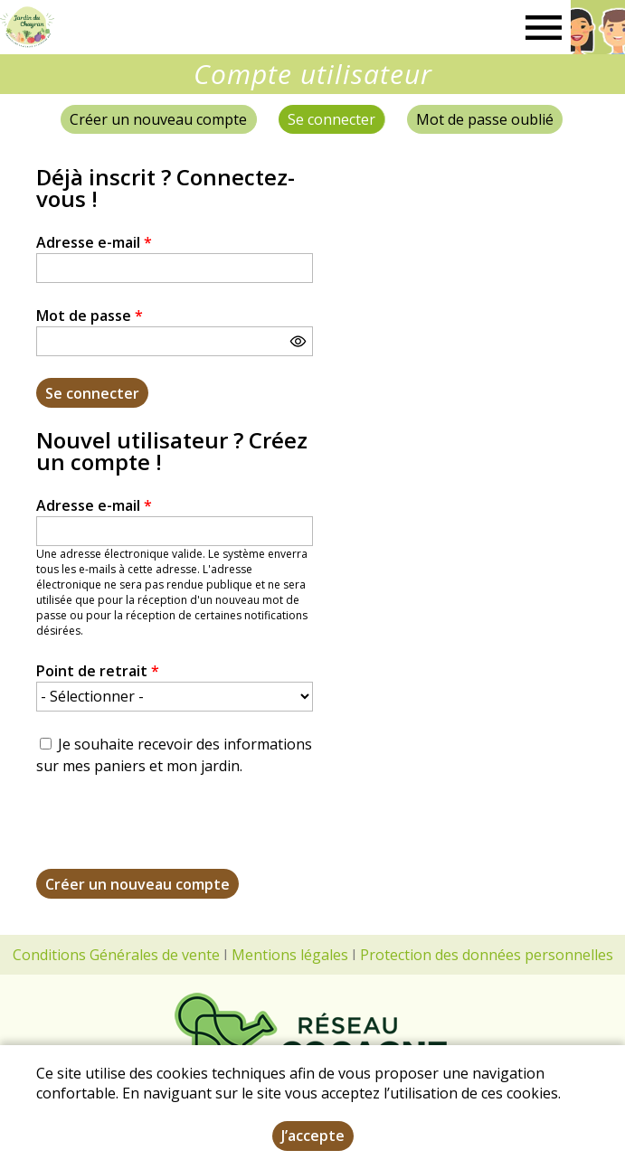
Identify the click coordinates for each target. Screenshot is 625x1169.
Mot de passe (89, 315)
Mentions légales (290, 955)
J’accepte (313, 1135)
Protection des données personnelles (486, 955)
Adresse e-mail (94, 242)
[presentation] (173, 833)
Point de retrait (97, 671)
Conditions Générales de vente (116, 955)
